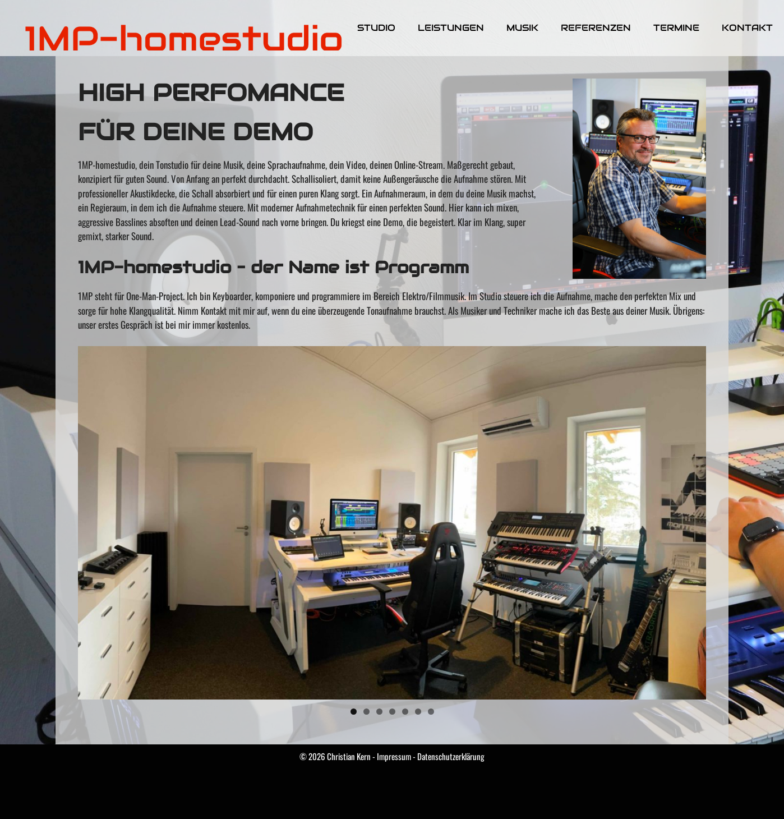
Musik (522, 28)
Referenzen (596, 28)
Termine (676, 28)
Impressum (394, 756)
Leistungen (451, 28)
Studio (376, 28)
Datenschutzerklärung (451, 756)
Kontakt (747, 28)
